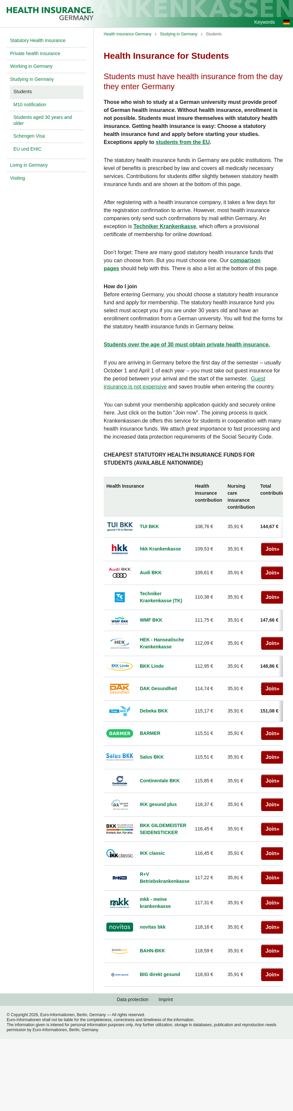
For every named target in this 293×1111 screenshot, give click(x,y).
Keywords (264, 22)
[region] (193, 732)
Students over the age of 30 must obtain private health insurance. (187, 344)
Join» (272, 549)
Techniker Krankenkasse (164, 226)
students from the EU (183, 142)
